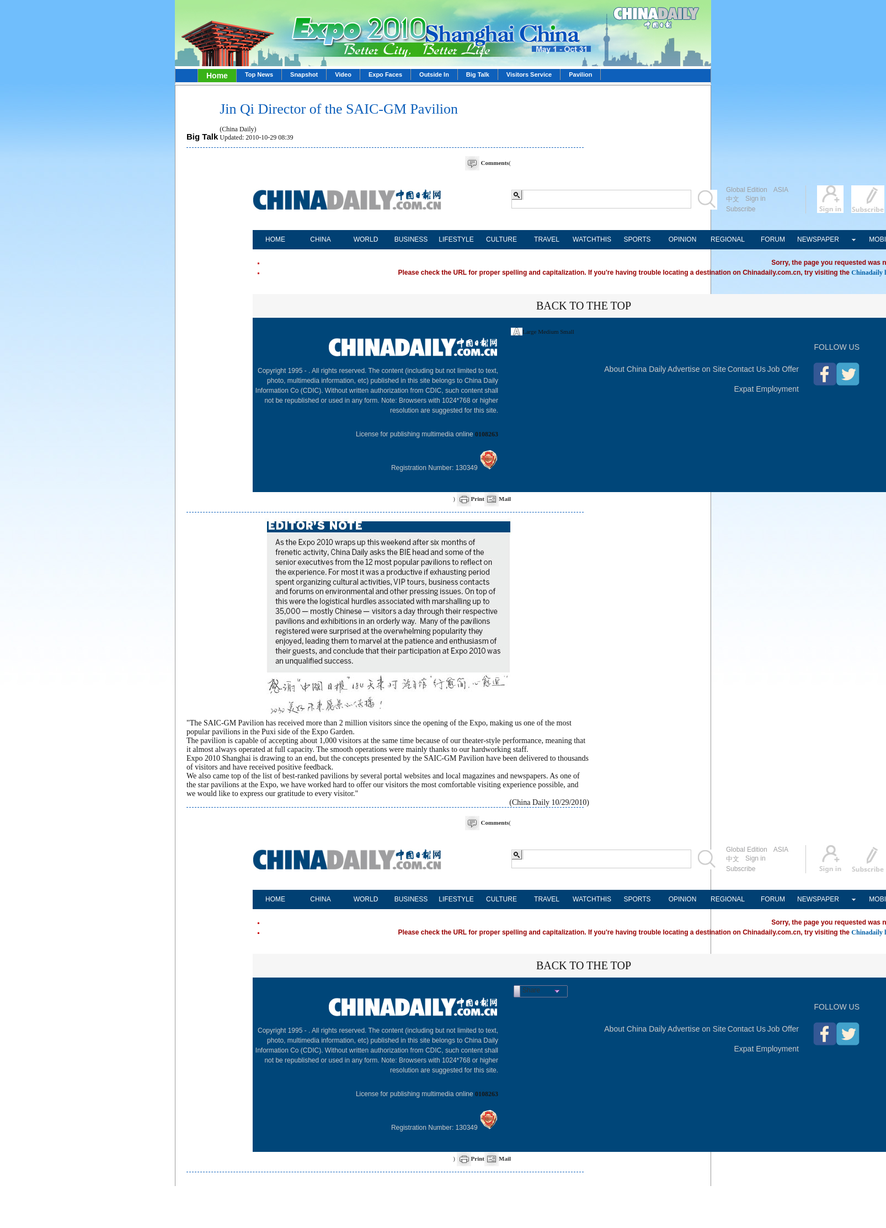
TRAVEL (546, 239)
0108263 (486, 434)
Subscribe (740, 209)
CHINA (320, 239)
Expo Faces (385, 74)
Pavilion (580, 74)
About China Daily (635, 369)
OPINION (683, 239)
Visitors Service (529, 74)
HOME (275, 239)
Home (217, 75)
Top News (259, 74)
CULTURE (501, 239)
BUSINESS (411, 239)
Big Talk (477, 74)
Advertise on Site (697, 369)
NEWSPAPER (818, 239)
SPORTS (636, 239)
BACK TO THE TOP (583, 306)
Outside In (434, 74)
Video (343, 74)
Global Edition (746, 190)
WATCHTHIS (592, 239)
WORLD (366, 239)
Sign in (755, 198)
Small (567, 331)
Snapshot (304, 74)
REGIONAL (728, 239)
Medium (548, 331)
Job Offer (783, 369)
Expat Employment (766, 389)
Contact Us (747, 369)
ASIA (780, 190)
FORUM (773, 239)
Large (529, 331)
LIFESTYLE (456, 239)
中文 (732, 199)
